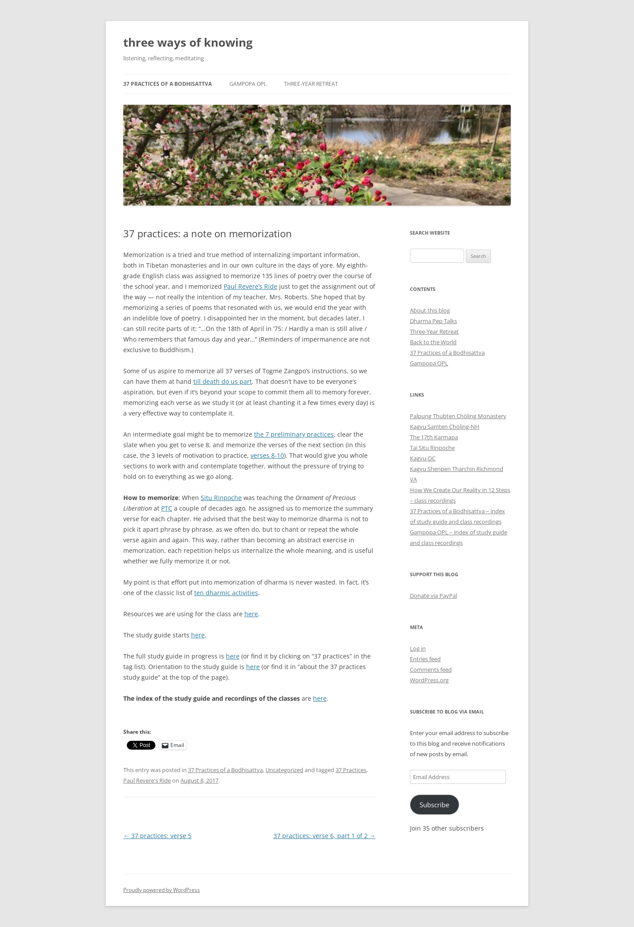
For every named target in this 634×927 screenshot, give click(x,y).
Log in (418, 648)
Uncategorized (284, 770)
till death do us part (222, 381)
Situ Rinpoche (221, 497)
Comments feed (431, 669)
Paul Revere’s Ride (250, 286)
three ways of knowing (188, 42)
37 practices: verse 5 (157, 835)
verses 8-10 (267, 455)
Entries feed (425, 659)
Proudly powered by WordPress (161, 890)
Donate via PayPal (433, 596)
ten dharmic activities (226, 593)
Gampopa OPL (247, 84)
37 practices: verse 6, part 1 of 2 (324, 835)
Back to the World (433, 342)
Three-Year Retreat (311, 84)
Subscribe (434, 804)
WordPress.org (429, 680)
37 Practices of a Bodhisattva (167, 84)
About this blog (430, 310)
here (251, 614)
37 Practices (350, 770)
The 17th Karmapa (434, 437)
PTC (166, 508)
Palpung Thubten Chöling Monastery (458, 416)
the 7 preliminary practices (294, 434)
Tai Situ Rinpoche (432, 448)
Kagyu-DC (422, 458)
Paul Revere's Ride (147, 780)
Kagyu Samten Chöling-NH (444, 426)
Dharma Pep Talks (433, 321)
